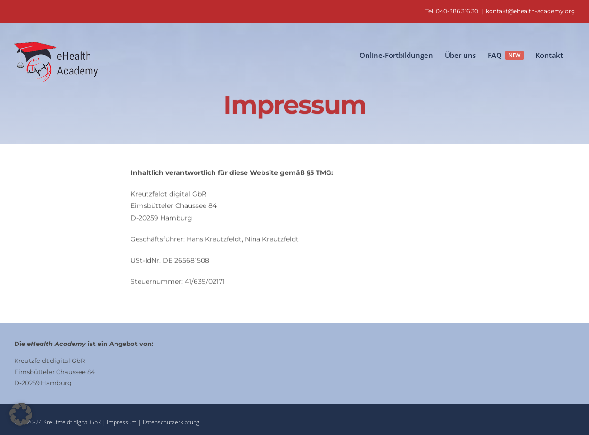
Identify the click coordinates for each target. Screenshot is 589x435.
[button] (20, 414)
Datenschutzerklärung (171, 422)
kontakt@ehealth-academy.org (530, 11)
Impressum (122, 422)
